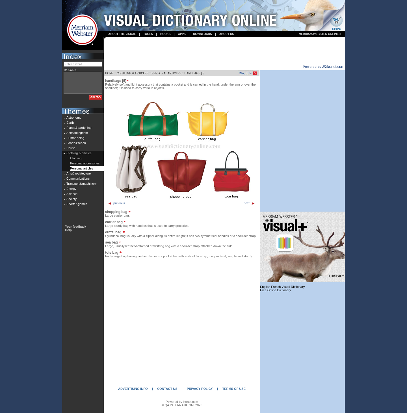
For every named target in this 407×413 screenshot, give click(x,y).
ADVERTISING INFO (133, 388)
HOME (109, 73)
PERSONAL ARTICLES (166, 73)
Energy (71, 188)
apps (182, 34)
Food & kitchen (76, 143)
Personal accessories (85, 163)
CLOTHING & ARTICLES (132, 73)
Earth (70, 122)
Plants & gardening (79, 127)
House (70, 148)
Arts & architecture (78, 173)
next (249, 203)
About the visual (122, 34)
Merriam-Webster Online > (320, 34)
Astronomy (73, 117)
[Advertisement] (224, 51)
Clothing (75, 158)
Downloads (202, 34)
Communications (78, 178)
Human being (75, 138)
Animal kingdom (77, 132)
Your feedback (75, 226)
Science (71, 193)
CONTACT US (167, 388)
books (165, 34)
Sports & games (76, 204)
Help (68, 230)
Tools (148, 34)
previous (116, 203)
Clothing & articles (79, 153)
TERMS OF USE (234, 388)
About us (226, 34)
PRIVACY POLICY (200, 388)
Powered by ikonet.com (182, 401)
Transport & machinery (81, 183)
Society (71, 199)
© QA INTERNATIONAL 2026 (182, 405)
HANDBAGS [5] (194, 73)
